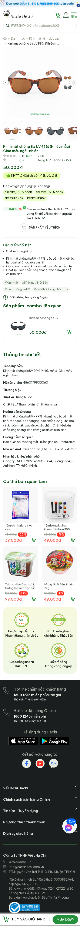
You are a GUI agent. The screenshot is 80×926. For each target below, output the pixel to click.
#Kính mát (11, 282)
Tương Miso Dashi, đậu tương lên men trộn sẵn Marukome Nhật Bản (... (20, 588)
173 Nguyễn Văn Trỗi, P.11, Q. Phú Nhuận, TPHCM (39, 872)
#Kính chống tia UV (17, 289)
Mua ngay (65, 919)
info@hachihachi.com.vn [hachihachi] (23, 867)
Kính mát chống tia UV (44, 318)
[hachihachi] (40, 3)
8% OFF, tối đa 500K (49, 192)
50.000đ (38, 332)
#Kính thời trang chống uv (51, 289)
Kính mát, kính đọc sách (45, 38)
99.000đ (13, 599)
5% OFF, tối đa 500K (18, 192)
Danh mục (18, 38)
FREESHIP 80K (36, 198)
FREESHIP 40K (14, 198)
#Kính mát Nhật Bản (35, 282)
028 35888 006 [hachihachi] (17, 862)
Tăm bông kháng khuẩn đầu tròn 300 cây (57, 529)
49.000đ (52, 540)
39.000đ (13, 540)
